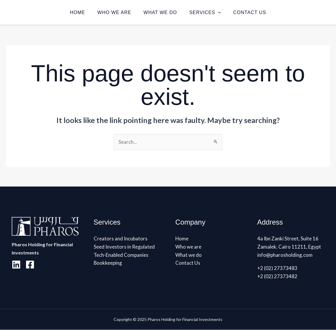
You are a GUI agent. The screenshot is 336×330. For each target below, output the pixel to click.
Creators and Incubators (121, 238)
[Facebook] (30, 264)
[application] (220, 12)
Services (207, 12)
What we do (160, 12)
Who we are (113, 12)
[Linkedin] (16, 264)
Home (74, 12)
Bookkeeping (108, 263)
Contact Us (253, 12)
